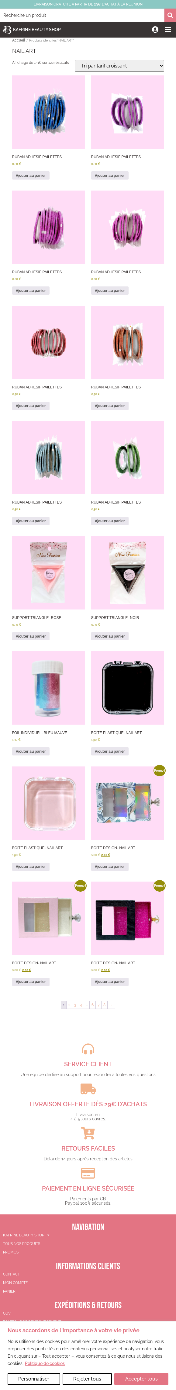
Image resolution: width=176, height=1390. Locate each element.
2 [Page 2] (69, 1005)
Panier (9, 1291)
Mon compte (15, 1283)
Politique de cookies (45, 1363)
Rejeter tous (87, 1379)
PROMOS (11, 1252)
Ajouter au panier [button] (31, 175)
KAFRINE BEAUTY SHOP (26, 1235)
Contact (11, 1274)
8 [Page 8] (104, 1005)
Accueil (18, 40)
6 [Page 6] (92, 1005)
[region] (88, 1355)
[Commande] (119, 66)
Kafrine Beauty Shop (37, 29)
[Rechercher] (170, 15)
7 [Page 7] (98, 1005)
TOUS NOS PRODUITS (21, 1244)
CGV (7, 1313)
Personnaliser (33, 1379)
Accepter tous (141, 1379)
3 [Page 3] (75, 1005)
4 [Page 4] (81, 1005)
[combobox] (82, 15)
